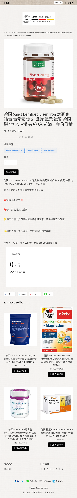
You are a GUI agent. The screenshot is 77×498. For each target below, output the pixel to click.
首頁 (5, 33)
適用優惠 (8, 144)
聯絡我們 (8, 469)
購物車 (69, 3)
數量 (6, 157)
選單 (6, 3)
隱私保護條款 (37, 492)
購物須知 (26, 492)
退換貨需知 (49, 492)
